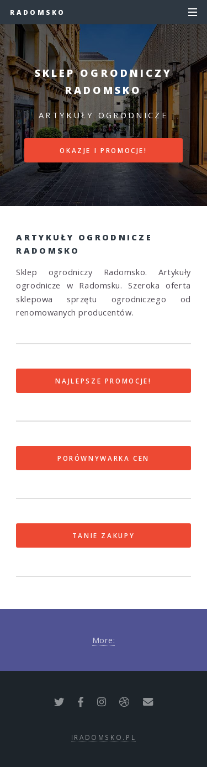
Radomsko (37, 12)
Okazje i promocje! (103, 150)
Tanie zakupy (103, 535)
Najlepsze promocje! (103, 380)
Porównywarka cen (103, 458)
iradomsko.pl (103, 737)
